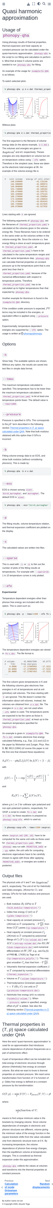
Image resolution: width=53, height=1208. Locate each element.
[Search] (44, 3)
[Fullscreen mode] (33, 4)
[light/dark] (39, 3)
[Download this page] (28, 4)
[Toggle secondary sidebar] (49, 4)
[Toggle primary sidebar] (3, 4)
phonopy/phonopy (33, 333)
